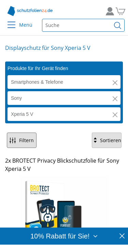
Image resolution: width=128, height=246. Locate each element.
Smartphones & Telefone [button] (37, 82)
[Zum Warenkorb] (119, 11)
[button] (115, 82)
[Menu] (7, 20)
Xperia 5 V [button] (22, 114)
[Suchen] (117, 25)
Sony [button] (16, 98)
